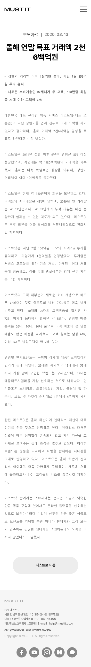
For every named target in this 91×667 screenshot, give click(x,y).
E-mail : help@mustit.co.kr (55, 623)
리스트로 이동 (46, 565)
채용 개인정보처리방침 (38, 630)
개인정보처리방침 (14, 630)
